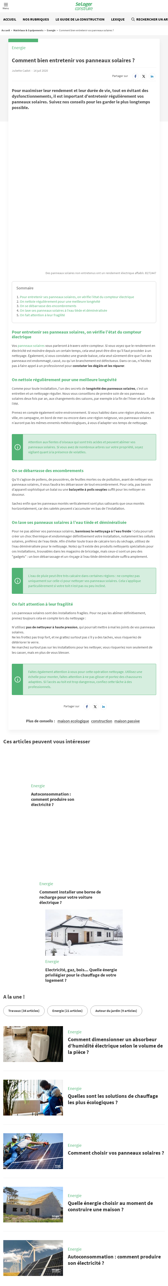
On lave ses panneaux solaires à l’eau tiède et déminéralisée (63, 244)
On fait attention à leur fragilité (42, 248)
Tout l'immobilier (24, 1265)
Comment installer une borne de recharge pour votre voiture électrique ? (70, 804)
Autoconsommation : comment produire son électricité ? (52, 733)
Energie (51, 30)
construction (101, 655)
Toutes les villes (48, 1265)
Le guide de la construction (80, 19)
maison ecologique (73, 655)
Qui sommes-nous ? (69, 1242)
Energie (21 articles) (67, 918)
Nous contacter (26, 1242)
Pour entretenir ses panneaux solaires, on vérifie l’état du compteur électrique (77, 230)
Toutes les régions (104, 1265)
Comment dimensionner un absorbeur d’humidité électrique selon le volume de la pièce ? (115, 953)
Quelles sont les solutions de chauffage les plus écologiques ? (113, 1006)
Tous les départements (75, 1265)
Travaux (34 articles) (24, 918)
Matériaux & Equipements (28, 30)
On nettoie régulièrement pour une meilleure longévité (60, 235)
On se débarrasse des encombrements (48, 239)
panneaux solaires (31, 279)
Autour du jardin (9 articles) (116, 918)
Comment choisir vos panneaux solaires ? (116, 1059)
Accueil (9, 19)
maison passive (127, 655)
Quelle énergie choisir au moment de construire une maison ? (110, 1113)
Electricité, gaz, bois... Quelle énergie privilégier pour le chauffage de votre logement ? (81, 882)
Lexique (118, 19)
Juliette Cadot (21, 71)
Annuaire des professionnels (136, 1265)
